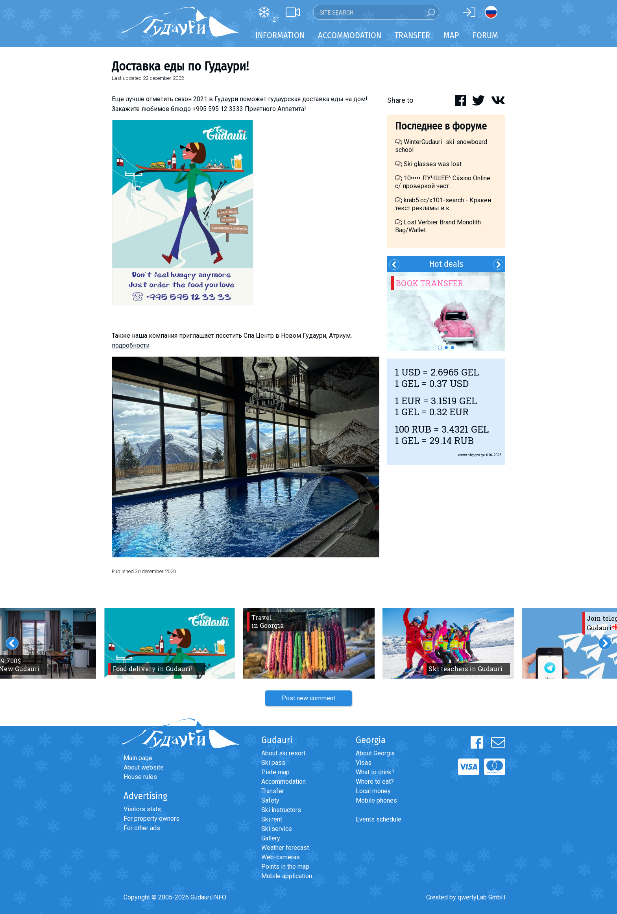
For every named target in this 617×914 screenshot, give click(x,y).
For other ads (142, 828)
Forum (485, 35)
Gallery (270, 838)
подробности (131, 345)
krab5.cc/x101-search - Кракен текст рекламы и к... (443, 204)
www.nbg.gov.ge (471, 455)
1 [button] (440, 348)
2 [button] (446, 348)
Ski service (276, 829)
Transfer (272, 791)
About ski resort (283, 753)
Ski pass (273, 762)
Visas (363, 762)
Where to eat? (375, 781)
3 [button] (452, 348)
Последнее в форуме (441, 126)
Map (451, 35)
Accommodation (283, 781)
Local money (373, 791)
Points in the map (285, 866)
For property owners (151, 818)
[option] (446, 311)
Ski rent (271, 819)
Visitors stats (142, 809)
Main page (138, 758)
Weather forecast (285, 847)
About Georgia (375, 753)
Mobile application (286, 876)
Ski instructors (281, 810)
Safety (270, 800)
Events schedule (378, 819)
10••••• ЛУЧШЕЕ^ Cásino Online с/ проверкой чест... (442, 182)
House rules (140, 777)
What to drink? (375, 772)
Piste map (275, 772)
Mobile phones (376, 800)
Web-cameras (280, 857)
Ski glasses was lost (428, 164)
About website (144, 767)
